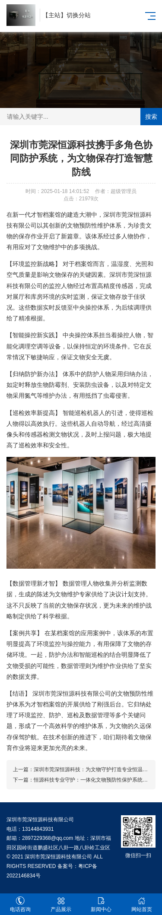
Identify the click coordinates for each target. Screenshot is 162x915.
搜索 (151, 116)
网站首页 (141, 904)
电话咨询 (20, 904)
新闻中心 (101, 904)
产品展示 (61, 904)
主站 (54, 15)
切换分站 (79, 15)
